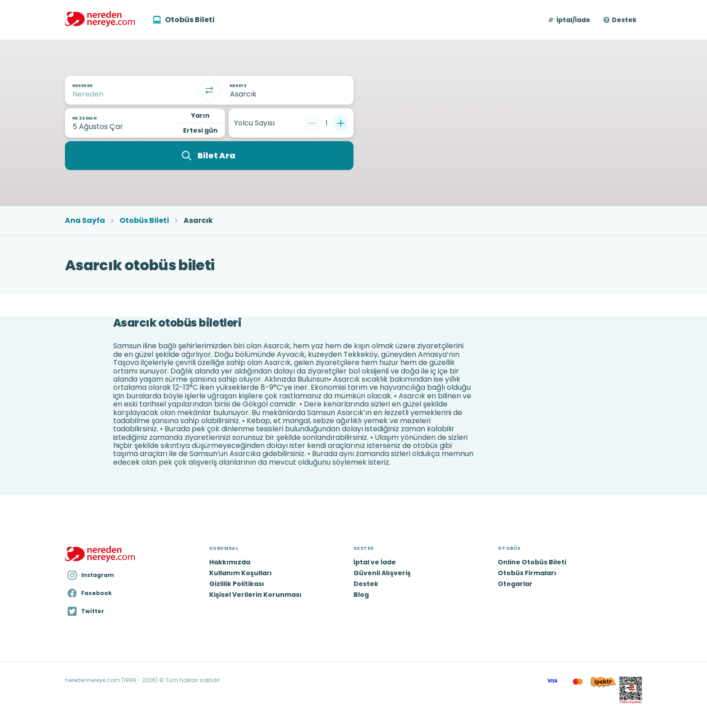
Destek (624, 19)
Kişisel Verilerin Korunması (255, 594)
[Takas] (209, 90)
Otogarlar (515, 583)
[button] (570, 20)
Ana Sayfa (85, 220)
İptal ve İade (375, 562)
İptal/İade (573, 19)
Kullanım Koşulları (240, 572)
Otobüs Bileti (144, 220)
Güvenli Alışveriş (382, 572)
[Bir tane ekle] (341, 123)
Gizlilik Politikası (236, 583)
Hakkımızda (229, 562)
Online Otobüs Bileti (532, 562)
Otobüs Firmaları (527, 572)
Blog (361, 594)
